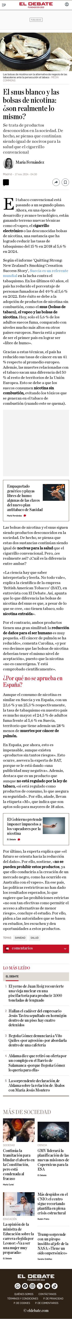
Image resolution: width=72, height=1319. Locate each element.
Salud (34, 937)
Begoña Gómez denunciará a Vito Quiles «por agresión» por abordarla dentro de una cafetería (38, 1040)
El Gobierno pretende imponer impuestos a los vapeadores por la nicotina (24, 826)
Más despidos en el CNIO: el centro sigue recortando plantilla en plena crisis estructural (53, 1203)
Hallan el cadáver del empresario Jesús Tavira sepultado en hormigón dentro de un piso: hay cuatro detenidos (38, 1018)
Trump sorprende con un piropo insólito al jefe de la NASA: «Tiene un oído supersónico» (53, 1243)
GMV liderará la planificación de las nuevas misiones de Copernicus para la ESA (53, 1160)
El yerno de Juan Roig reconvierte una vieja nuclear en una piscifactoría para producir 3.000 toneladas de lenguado (36, 993)
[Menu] (4, 5)
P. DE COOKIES (22, 1303)
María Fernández (30, 162)
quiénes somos (23, 1294)
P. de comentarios (46, 1303)
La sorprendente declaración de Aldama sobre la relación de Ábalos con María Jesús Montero (37, 1085)
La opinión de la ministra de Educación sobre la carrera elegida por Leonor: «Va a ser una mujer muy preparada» (18, 1238)
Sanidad (20, 937)
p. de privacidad (53, 1298)
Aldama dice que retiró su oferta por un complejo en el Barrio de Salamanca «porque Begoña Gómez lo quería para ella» (38, 1063)
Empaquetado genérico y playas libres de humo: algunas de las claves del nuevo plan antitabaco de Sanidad (25, 498)
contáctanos (47, 1294)
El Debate (11, 839)
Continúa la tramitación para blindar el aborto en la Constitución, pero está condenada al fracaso (18, 1165)
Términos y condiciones (22, 1298)
